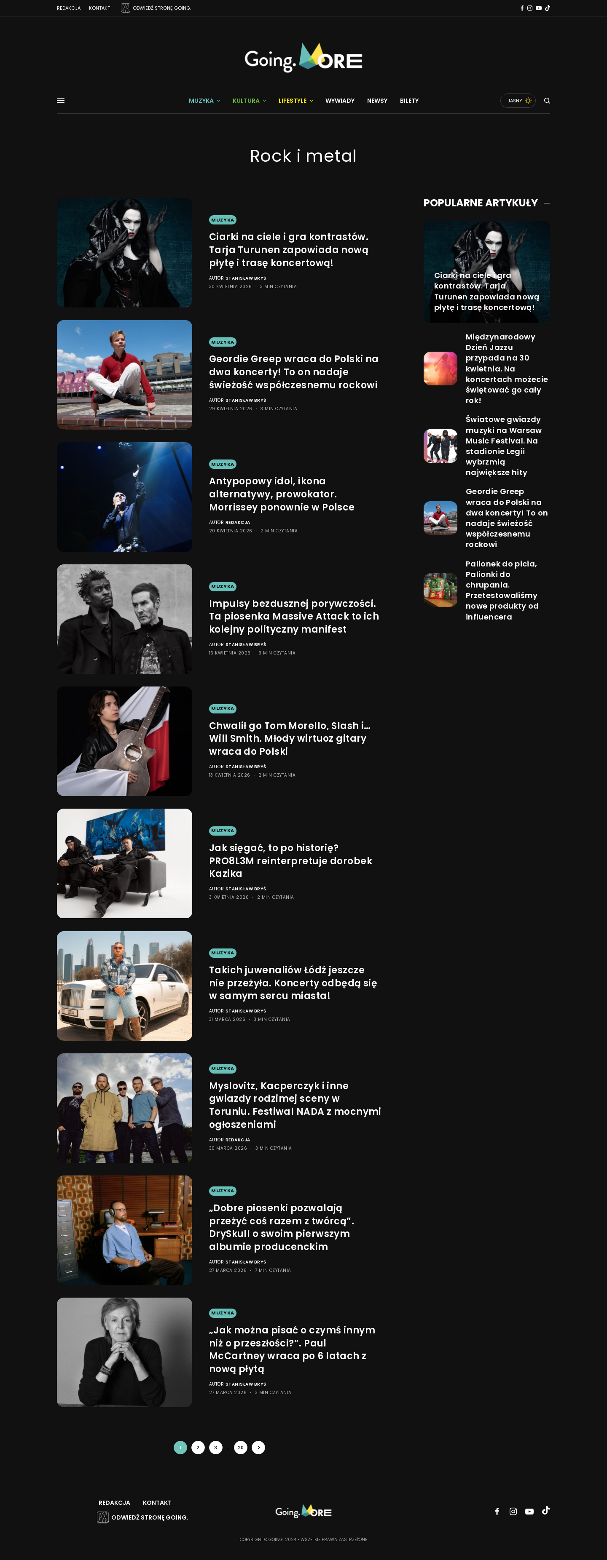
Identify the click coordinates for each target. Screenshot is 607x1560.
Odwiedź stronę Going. (149, 1517)
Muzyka (222, 219)
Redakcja (69, 8)
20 (241, 1447)
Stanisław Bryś (246, 278)
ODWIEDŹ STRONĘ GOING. (162, 8)
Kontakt (99, 8)
